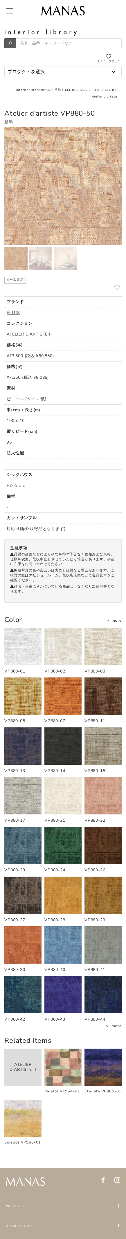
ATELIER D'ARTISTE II (97, 90)
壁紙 (58, 90)
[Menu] (9, 11)
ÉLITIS (70, 90)
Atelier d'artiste (104, 97)
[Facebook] (103, 1180)
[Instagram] (117, 1180)
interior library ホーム (33, 90)
